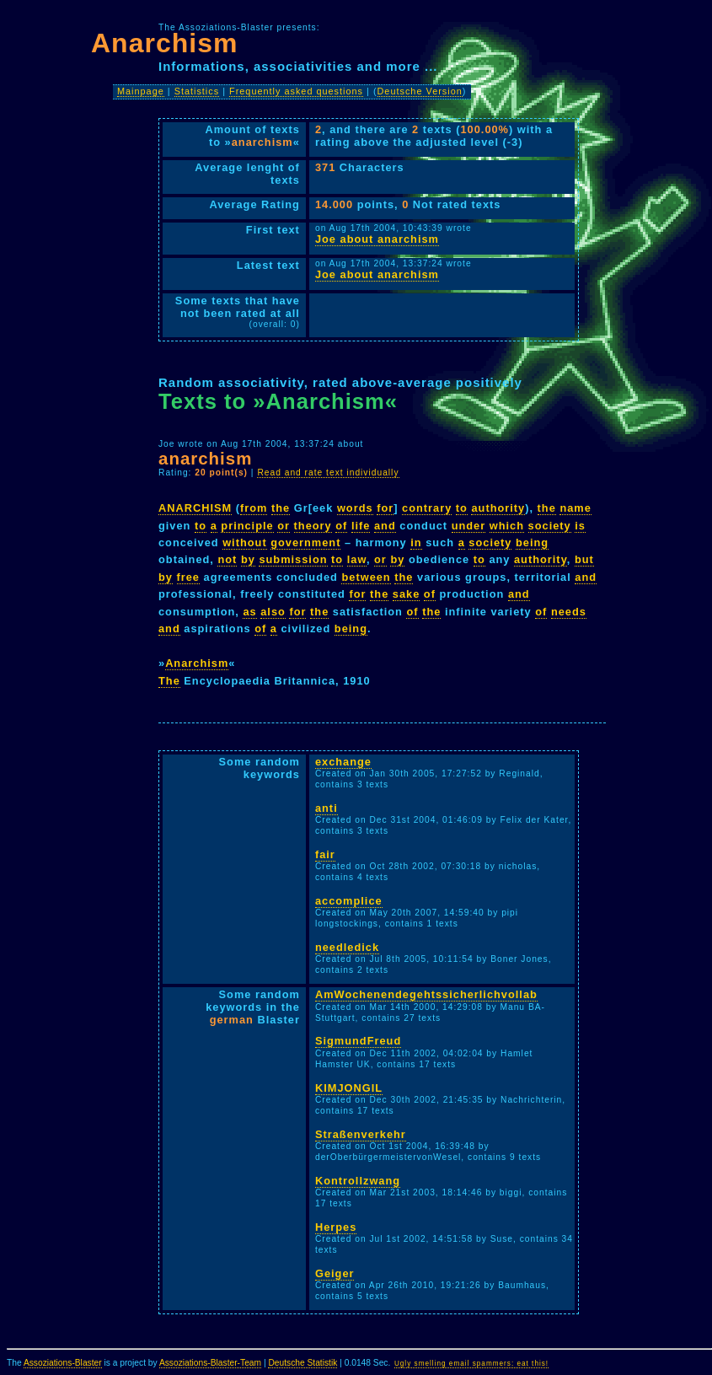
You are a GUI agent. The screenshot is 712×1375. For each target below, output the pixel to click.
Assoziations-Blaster (63, 1362)
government (305, 542)
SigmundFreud (358, 1040)
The (169, 680)
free (188, 577)
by (248, 559)
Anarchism (196, 663)
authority (498, 508)
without (244, 542)
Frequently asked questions (296, 91)
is (580, 525)
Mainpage (140, 91)
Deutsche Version (420, 91)
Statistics (197, 91)
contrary (427, 508)
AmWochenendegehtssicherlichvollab (426, 994)
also (273, 611)
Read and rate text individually (328, 472)
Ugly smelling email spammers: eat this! (471, 1363)
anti (326, 808)
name (575, 508)
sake (406, 594)
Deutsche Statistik (302, 1362)
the (280, 508)
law (357, 559)
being (532, 542)
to (462, 508)
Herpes (335, 1227)
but (584, 559)
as (249, 611)
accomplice (349, 900)
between (365, 577)
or (283, 525)
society (549, 525)
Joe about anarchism (377, 239)
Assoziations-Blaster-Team (210, 1362)
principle (247, 525)
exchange (343, 761)
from (253, 508)
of (341, 525)
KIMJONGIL (349, 1088)
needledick (347, 947)
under (469, 525)
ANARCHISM (195, 508)
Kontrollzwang (357, 1180)
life (361, 525)
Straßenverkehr (360, 1134)
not (227, 559)
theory (313, 525)
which (507, 525)
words (355, 508)
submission (293, 559)
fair (325, 854)
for (385, 508)
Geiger (335, 1273)
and (385, 525)
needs (568, 611)
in (415, 542)
